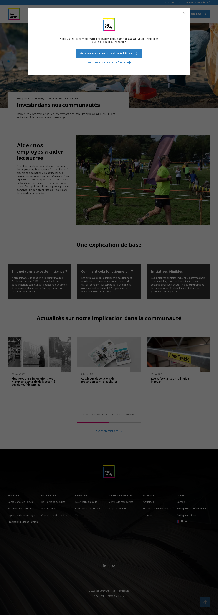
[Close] (184, 13)
